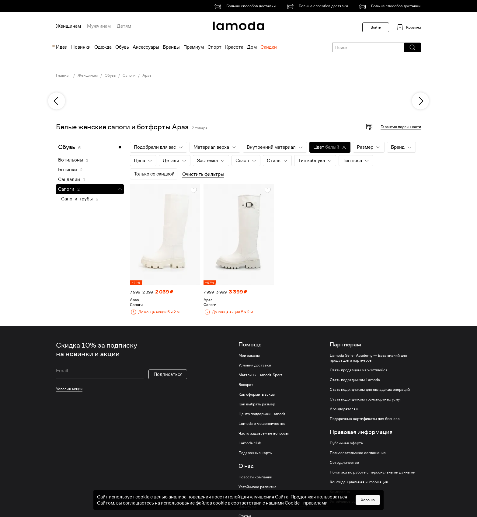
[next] (420, 100)
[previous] (56, 100)
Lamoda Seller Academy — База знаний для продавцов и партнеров (368, 358)
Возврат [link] (245, 384)
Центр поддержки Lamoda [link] (262, 413)
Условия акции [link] (69, 388)
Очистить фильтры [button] (203, 174)
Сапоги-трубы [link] (77, 199)
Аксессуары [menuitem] (146, 47)
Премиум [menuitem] (193, 47)
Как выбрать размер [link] (256, 404)
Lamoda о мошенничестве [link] (261, 423)
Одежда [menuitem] (103, 47)
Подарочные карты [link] (255, 452)
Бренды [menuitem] (171, 47)
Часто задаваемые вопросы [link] (263, 433)
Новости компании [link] (255, 477)
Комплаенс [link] (340, 491)
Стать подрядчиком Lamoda (355, 379)
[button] (412, 47)
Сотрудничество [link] (344, 462)
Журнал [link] (245, 496)
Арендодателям (344, 409)
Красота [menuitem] (234, 47)
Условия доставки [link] (254, 365)
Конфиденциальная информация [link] (359, 482)
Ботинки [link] (67, 170)
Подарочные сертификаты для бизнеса (365, 418)
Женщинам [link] (88, 75)
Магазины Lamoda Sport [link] (260, 375)
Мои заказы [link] (249, 355)
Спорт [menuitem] (214, 47)
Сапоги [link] (129, 75)
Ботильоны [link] (70, 160)
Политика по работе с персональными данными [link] (372, 472)
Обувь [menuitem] (122, 47)
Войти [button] (376, 27)
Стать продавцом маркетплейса (359, 370)
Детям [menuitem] (124, 26)
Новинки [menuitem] (81, 47)
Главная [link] (63, 75)
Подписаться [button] (168, 374)
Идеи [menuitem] (62, 47)
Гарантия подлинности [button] (401, 126)
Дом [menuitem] (252, 47)
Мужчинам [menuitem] (99, 26)
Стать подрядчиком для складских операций (370, 389)
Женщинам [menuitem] (68, 26)
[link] (246, 6)
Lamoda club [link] (249, 443)
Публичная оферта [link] (346, 443)
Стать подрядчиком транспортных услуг (365, 399)
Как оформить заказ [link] (256, 394)
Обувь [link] (110, 75)
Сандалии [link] (69, 179)
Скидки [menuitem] (268, 47)
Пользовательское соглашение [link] (358, 452)
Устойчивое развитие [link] (257, 486)
